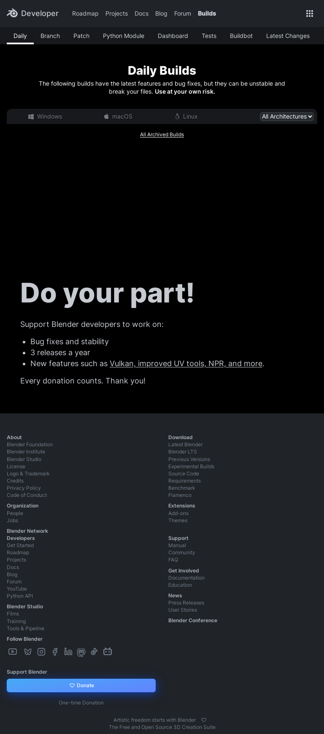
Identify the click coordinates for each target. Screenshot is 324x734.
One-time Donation (81, 702)
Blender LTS (182, 451)
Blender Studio (24, 459)
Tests (209, 35)
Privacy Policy (24, 488)
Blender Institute (26, 451)
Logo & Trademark (28, 473)
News (175, 595)
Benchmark (181, 488)
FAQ (173, 559)
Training (16, 621)
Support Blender (27, 672)
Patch (81, 35)
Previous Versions (189, 459)
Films (13, 613)
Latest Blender (185, 444)
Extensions (181, 505)
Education (180, 585)
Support (178, 538)
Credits (15, 481)
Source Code (183, 473)
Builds (207, 13)
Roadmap (85, 13)
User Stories (182, 610)
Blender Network (27, 531)
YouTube (17, 589)
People (15, 513)
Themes (177, 520)
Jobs (12, 520)
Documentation (186, 578)
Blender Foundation (30, 444)
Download (180, 437)
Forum (182, 13)
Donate (81, 685)
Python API (20, 596)
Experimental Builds (191, 466)
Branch (50, 35)
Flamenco (180, 495)
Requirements (184, 481)
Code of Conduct (27, 495)
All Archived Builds (162, 134)
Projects (116, 13)
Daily (20, 35)
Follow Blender (25, 639)
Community (181, 552)
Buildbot (241, 35)
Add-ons (178, 513)
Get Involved (183, 570)
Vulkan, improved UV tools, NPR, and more (186, 363)
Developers (21, 538)
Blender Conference (192, 620)
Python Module (123, 35)
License (16, 466)
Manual (177, 545)
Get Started (20, 545)
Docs (141, 13)
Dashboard (173, 35)
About (14, 437)
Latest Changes (288, 35)
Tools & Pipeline (25, 628)
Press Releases (186, 602)
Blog (161, 13)
